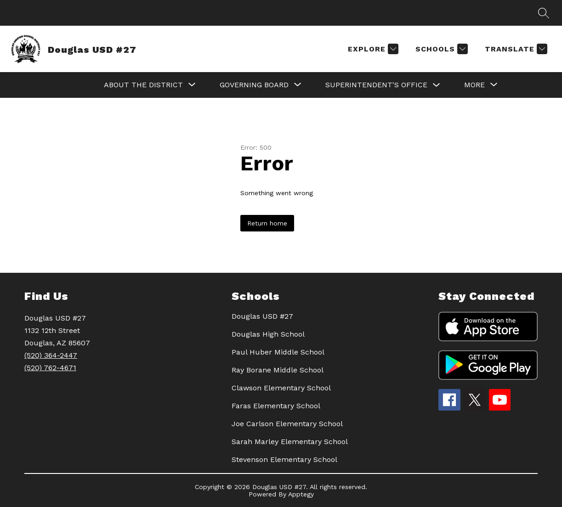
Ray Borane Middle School (278, 370)
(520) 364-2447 (50, 355)
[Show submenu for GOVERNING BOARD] (254, 84)
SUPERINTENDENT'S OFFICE (376, 84)
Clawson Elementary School (281, 387)
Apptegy (301, 494)
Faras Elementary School (276, 405)
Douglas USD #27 (262, 316)
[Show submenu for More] (474, 84)
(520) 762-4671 (50, 367)
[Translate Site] (515, 49)
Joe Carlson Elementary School (287, 423)
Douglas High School (268, 334)
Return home (267, 223)
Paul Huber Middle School (278, 352)
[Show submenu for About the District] (143, 84)
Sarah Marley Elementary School (290, 441)
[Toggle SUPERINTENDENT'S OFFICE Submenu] (436, 85)
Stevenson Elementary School (284, 459)
